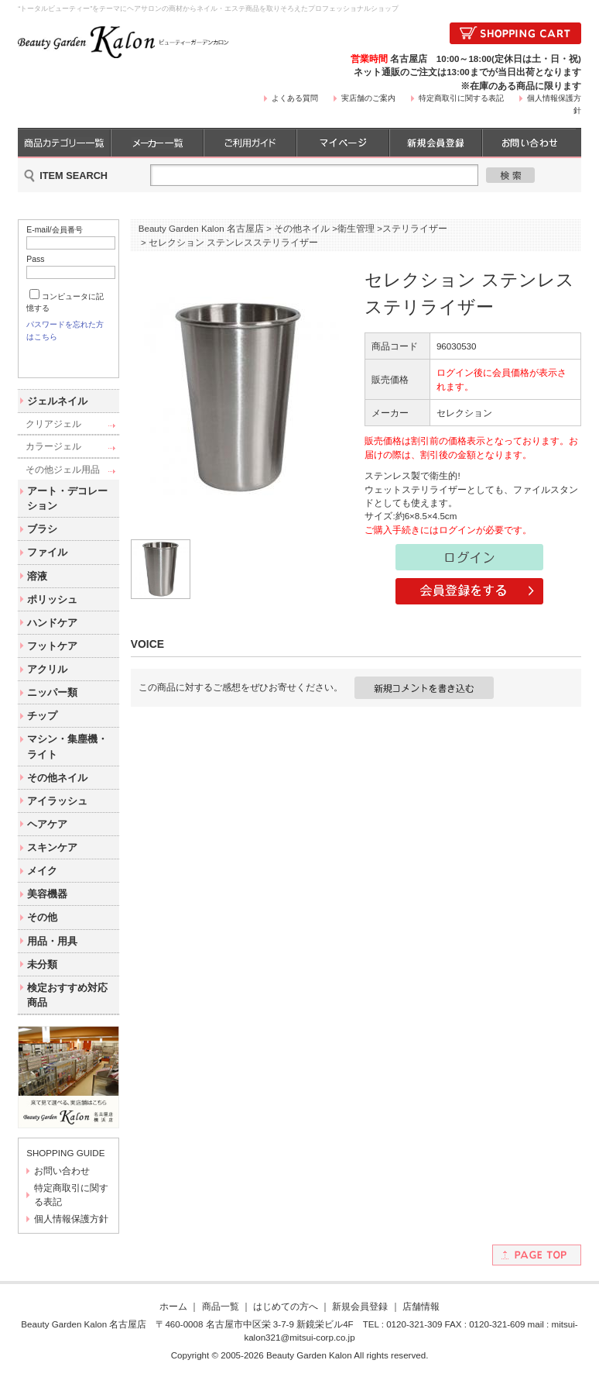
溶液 (37, 589)
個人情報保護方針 (71, 1232)
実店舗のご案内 (368, 98)
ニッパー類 (52, 706)
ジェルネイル (57, 414)
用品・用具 (52, 954)
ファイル (47, 566)
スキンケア (52, 861)
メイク (42, 884)
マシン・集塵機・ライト (67, 760)
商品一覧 (220, 1320)
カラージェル (53, 460)
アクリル (47, 683)
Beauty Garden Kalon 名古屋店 (201, 228)
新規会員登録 (360, 1320)
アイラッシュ (57, 814)
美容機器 (47, 908)
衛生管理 (356, 228)
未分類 (42, 977)
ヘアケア (47, 838)
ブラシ (42, 543)
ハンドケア (52, 636)
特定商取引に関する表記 (461, 98)
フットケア (52, 660)
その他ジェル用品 (63, 482)
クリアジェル (53, 437)
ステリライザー (414, 228)
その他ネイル (57, 791)
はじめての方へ (285, 1320)
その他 (42, 931)
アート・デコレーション (67, 512)
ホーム (173, 1320)
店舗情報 (421, 1320)
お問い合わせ (62, 1184)
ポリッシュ (52, 612)
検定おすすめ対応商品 (67, 1008)
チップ (42, 729)
